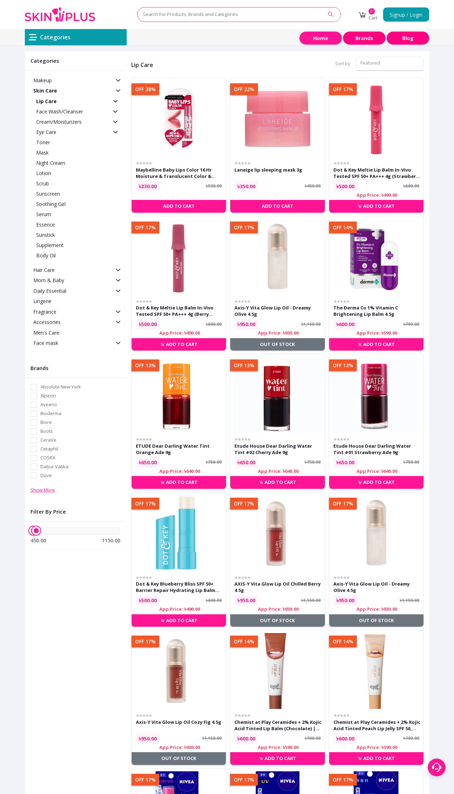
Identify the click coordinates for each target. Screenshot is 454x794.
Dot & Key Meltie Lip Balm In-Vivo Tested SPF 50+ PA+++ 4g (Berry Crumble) (175, 310)
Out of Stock (277, 344)
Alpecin (48, 395)
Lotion (43, 173)
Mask (42, 152)
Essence (45, 224)
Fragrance (44, 311)
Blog (408, 38)
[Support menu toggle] (436, 767)
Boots (46, 431)
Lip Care (46, 101)
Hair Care (44, 270)
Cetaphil (49, 449)
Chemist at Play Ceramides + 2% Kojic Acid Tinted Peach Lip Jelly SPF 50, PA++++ (376, 725)
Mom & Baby (48, 280)
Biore (46, 422)
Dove (46, 475)
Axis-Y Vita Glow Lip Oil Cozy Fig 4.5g (178, 722)
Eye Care (46, 132)
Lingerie (42, 301)
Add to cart (376, 206)
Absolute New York (60, 387)
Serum (43, 214)
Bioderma (50, 413)
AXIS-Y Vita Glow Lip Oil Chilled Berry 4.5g (277, 587)
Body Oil (46, 255)
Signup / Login (406, 14)
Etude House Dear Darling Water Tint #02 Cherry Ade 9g (273, 449)
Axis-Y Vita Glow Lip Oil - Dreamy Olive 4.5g (272, 310)
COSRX (47, 457)
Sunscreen (48, 193)
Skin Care (45, 90)
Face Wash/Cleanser (59, 111)
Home (320, 38)
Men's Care (46, 332)
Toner (43, 142)
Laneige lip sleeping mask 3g (268, 170)
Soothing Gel (51, 204)
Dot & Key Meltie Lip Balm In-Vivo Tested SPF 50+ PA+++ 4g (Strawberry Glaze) (377, 173)
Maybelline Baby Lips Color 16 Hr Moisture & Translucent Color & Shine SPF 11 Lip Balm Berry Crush (175, 173)
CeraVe (48, 440)
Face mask (45, 343)
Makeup (42, 80)
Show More (43, 490)
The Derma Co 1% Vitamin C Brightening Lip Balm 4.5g (365, 310)
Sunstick (45, 234)
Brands (364, 38)
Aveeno (48, 404)
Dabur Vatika (54, 466)
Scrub (42, 183)
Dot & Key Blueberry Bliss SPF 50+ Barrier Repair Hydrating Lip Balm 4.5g (175, 587)
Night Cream (50, 163)
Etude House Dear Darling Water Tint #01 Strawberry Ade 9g (372, 449)
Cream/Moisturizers (59, 121)
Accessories (47, 322)
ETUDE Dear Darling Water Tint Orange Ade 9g (173, 449)
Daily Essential (49, 290)
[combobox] (390, 64)
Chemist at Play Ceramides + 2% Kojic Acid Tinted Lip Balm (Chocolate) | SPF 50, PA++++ (277, 725)
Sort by (342, 63)
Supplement (49, 245)
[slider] (36, 531)
